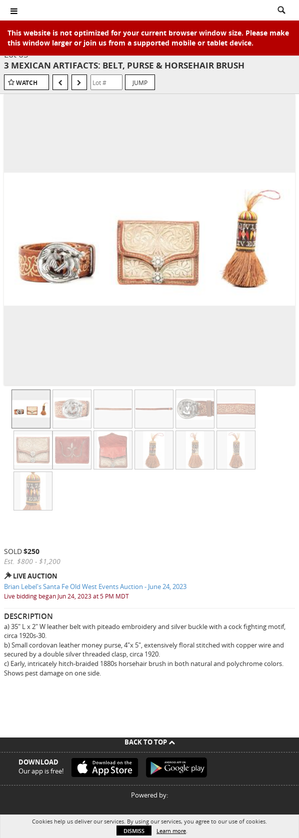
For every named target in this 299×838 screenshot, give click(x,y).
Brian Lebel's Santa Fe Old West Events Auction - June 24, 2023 (95, 586)
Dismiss (134, 830)
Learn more (171, 830)
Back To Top (149, 742)
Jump (140, 82)
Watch (27, 82)
